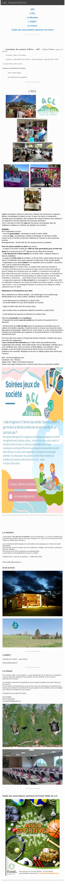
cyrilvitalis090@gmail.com (11, 701)
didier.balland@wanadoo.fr (11, 562)
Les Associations (14, 2)
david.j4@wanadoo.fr (9, 663)
